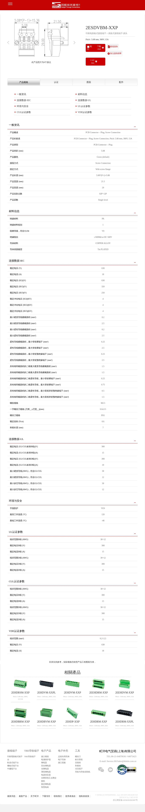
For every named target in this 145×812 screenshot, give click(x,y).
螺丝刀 (78, 756)
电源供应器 (46, 775)
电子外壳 (63, 750)
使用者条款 (70, 796)
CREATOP (133, 797)
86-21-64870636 (118, 756)
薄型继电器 (46, 772)
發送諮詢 (114, 47)
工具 (77, 750)
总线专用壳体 (64, 756)
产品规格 (23, 82)
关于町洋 (35, 796)
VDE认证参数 (85, 112)
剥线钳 (78, 766)
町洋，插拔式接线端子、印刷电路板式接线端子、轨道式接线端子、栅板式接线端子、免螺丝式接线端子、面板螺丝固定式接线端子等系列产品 (72, 5)
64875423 (131, 756)
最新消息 (11, 796)
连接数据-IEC (24, 100)
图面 (89, 82)
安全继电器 (46, 766)
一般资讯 (21, 94)
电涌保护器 (46, 759)
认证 (56, 82)
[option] (41, 41)
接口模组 (45, 756)
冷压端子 (79, 769)
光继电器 (45, 769)
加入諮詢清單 (115, 53)
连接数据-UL (84, 100)
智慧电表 (45, 787)
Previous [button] (8, 42)
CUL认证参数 (24, 112)
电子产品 (46, 750)
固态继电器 (46, 784)
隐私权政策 (84, 796)
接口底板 (62, 762)
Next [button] (75, 42)
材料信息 (82, 94)
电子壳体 (62, 759)
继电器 (44, 762)
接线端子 (12, 750)
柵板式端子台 (13, 766)
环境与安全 (22, 106)
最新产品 (23, 796)
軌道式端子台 (13, 762)
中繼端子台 (12, 769)
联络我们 (58, 796)
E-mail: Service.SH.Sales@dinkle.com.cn (118, 761)
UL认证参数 (84, 106)
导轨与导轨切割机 (82, 772)
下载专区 (46, 796)
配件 (121, 82)
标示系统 (79, 759)
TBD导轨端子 (31, 750)
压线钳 (78, 762)
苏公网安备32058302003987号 (125, 800)
